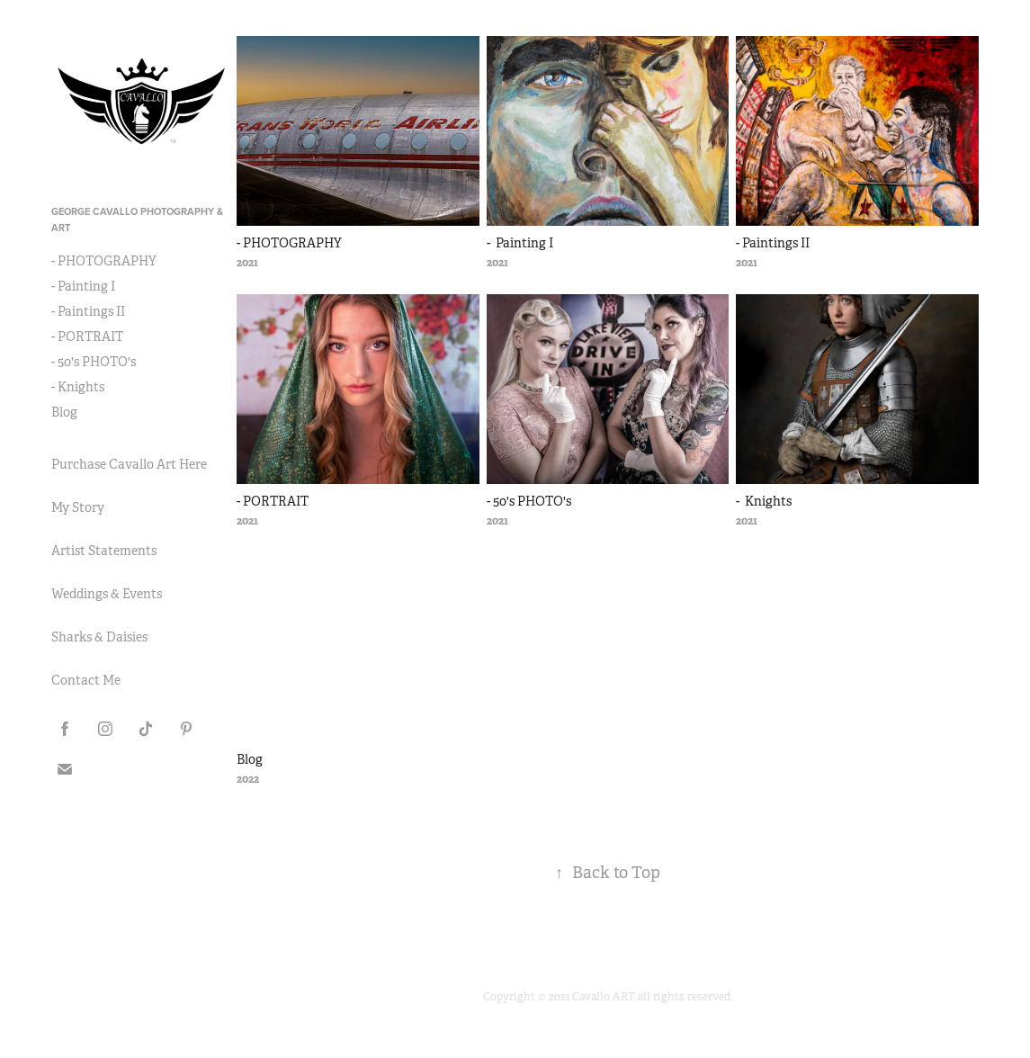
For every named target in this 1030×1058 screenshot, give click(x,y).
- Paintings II (88, 311)
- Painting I (83, 286)
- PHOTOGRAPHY (104, 261)
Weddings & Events (106, 594)
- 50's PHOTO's (93, 362)
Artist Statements (104, 550)
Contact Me (86, 680)
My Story (77, 507)
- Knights (77, 387)
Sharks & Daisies (99, 637)
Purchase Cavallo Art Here (129, 464)
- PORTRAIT (87, 336)
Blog (64, 412)
